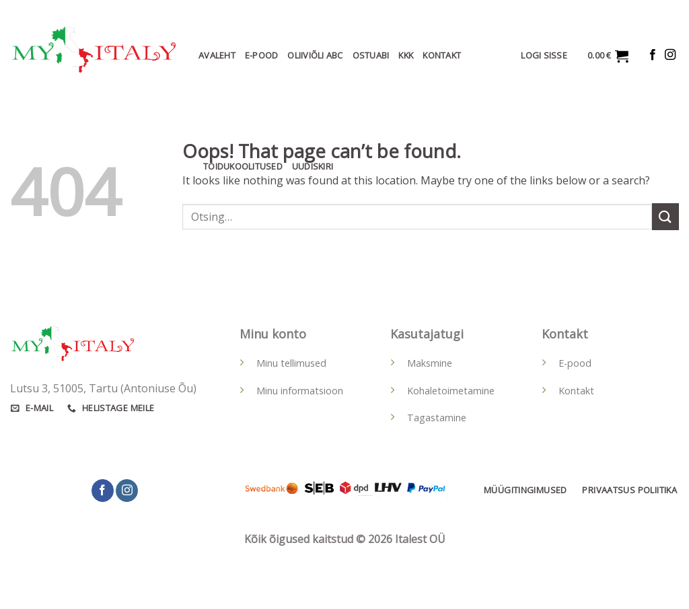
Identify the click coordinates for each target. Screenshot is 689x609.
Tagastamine (436, 417)
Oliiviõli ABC (314, 55)
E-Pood (262, 55)
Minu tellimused (291, 363)
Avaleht (216, 55)
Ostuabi (371, 55)
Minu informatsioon (299, 390)
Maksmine (429, 363)
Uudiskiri (312, 166)
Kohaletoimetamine (451, 390)
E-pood (574, 363)
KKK (405, 55)
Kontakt (442, 55)
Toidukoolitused (243, 166)
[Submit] (665, 216)
